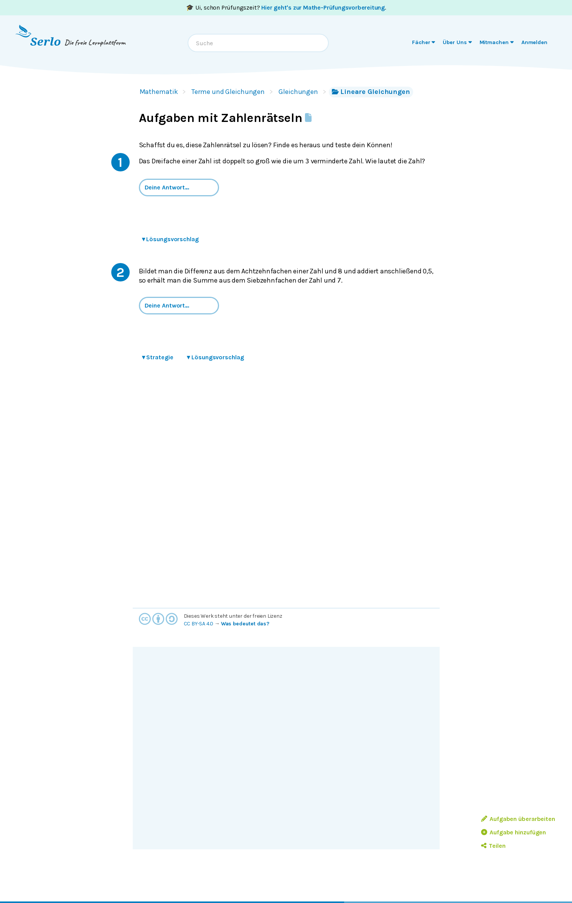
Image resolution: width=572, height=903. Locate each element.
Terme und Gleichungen (228, 91)
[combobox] (258, 43)
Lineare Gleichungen (371, 91)
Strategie (157, 357)
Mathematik (159, 91)
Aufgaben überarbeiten (518, 818)
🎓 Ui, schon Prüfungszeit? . (286, 7)
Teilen (493, 845)
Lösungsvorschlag (170, 239)
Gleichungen (298, 91)
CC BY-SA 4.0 (199, 623)
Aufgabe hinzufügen (513, 832)
